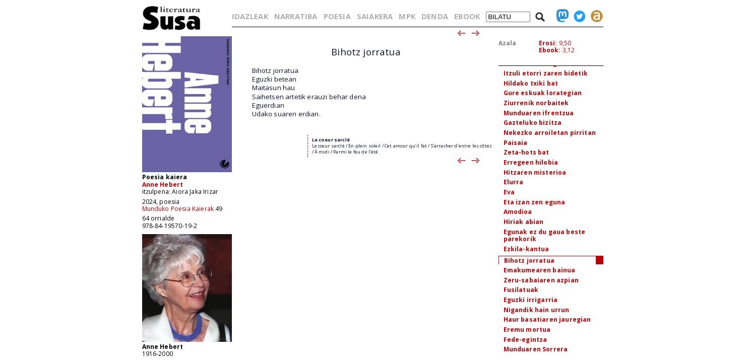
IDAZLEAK (250, 16)
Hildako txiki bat (531, 83)
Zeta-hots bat (526, 152)
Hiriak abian (524, 221)
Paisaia (516, 142)
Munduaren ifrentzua (539, 113)
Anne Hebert (162, 184)
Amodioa (518, 211)
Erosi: (548, 43)
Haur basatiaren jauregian (547, 319)
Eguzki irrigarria (531, 300)
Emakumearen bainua (540, 270)
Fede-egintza (525, 339)
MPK (407, 16)
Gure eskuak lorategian (543, 93)
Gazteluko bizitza (533, 122)
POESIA (337, 16)
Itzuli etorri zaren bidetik (546, 73)
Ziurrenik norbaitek (536, 103)
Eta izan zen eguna (535, 202)
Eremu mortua (527, 329)
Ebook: (550, 50)
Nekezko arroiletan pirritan (550, 132)
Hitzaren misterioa (535, 172)
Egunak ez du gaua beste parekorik (545, 236)
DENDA (434, 16)
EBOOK (467, 16)
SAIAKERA (375, 16)
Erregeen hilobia (531, 162)
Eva (509, 192)
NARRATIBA (295, 16)
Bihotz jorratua (529, 260)
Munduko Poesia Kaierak (178, 208)
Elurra (514, 182)
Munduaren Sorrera (536, 349)
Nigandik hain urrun (537, 310)
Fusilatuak (521, 289)
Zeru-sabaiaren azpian (541, 280)
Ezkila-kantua (526, 249)
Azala (508, 43)
